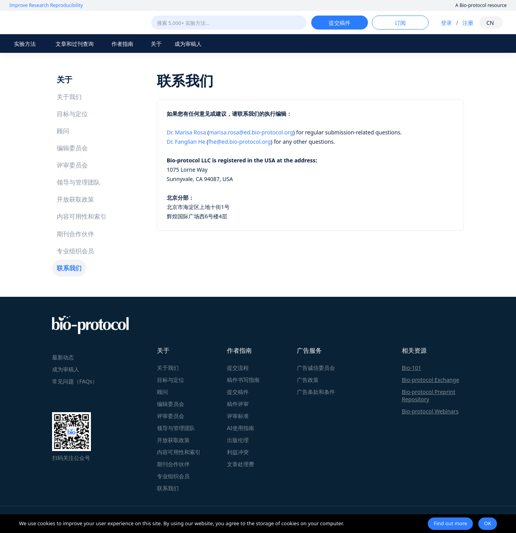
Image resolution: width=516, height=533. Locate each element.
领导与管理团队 (78, 182)
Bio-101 (411, 367)
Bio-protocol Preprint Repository (428, 395)
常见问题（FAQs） (75, 381)
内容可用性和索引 (81, 216)
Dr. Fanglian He (186, 141)
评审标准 (238, 416)
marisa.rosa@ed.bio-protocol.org (251, 132)
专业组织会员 (75, 251)
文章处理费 (240, 464)
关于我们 (69, 96)
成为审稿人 (188, 43)
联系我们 (69, 268)
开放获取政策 (75, 199)
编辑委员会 (72, 148)
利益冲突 (238, 452)
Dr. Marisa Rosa (186, 132)
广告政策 (308, 379)
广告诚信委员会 (316, 367)
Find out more (450, 523)
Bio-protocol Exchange (430, 379)
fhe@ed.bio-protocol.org (239, 141)
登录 (446, 22)
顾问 (63, 131)
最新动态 (63, 357)
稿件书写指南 (243, 379)
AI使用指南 (240, 428)
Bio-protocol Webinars (430, 411)
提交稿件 (238, 391)
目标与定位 (72, 114)
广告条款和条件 (316, 391)
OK (487, 523)
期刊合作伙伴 (75, 234)
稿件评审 (238, 404)
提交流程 (238, 367)
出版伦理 (238, 440)
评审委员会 (72, 165)
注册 (467, 22)
